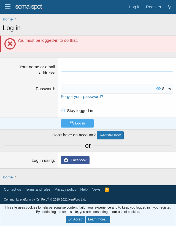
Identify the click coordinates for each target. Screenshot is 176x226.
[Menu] (7, 7)
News (96, 189)
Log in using (43, 160)
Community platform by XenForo (45, 199)
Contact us (12, 189)
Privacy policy (65, 189)
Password (45, 88)
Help (84, 189)
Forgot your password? (82, 96)
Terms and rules (37, 189)
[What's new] (169, 7)
